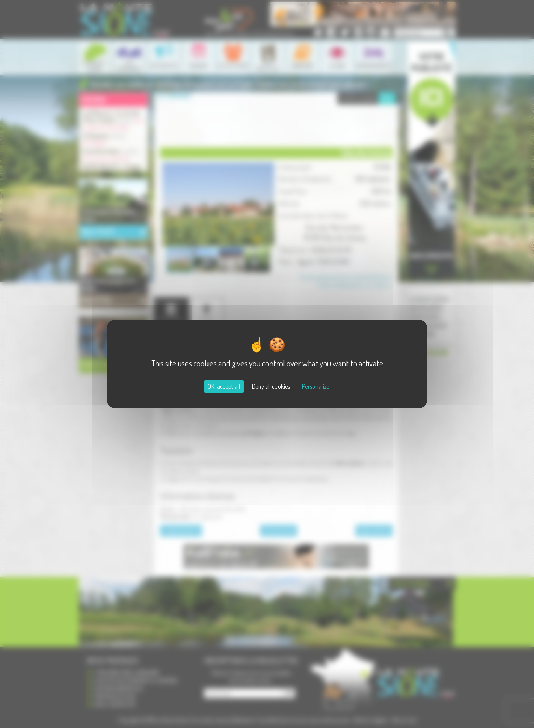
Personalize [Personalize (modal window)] (315, 386)
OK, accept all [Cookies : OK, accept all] (224, 386)
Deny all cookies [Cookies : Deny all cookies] (271, 386)
